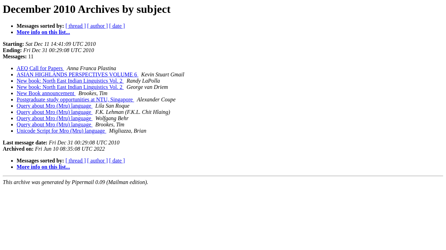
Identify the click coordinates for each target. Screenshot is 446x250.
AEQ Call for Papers (40, 68)
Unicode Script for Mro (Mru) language (61, 131)
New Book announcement (46, 93)
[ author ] (97, 26)
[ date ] (117, 26)
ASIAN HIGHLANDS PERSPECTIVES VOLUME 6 (77, 74)
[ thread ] (75, 26)
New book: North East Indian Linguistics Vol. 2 (70, 81)
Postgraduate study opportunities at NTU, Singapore (75, 99)
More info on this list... (43, 32)
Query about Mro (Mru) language (55, 106)
